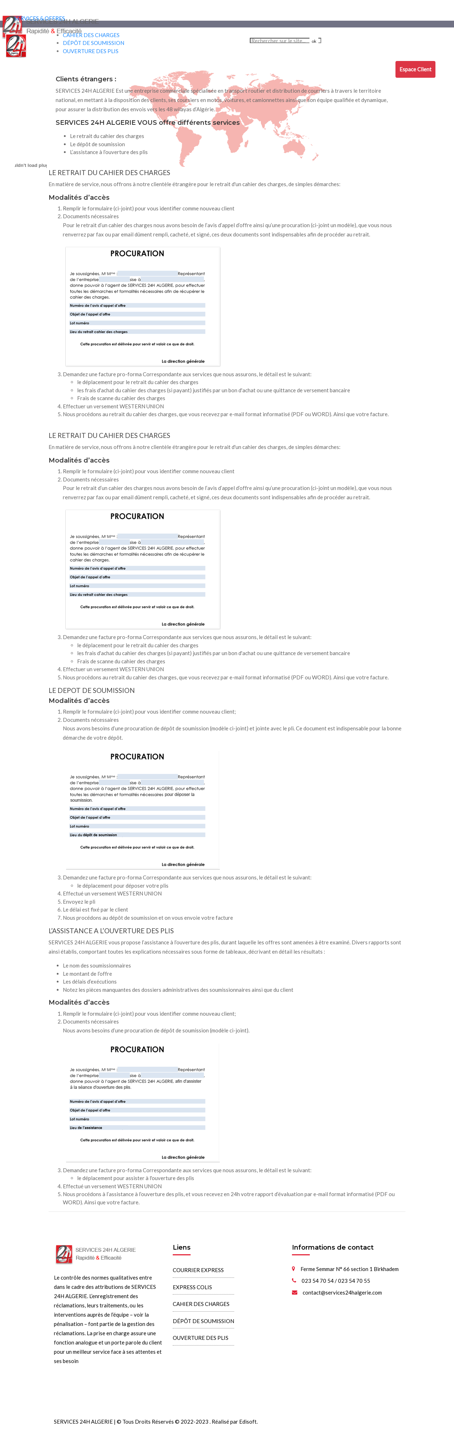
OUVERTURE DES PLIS (297, 68)
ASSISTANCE (346, 68)
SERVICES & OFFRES (39, 18)
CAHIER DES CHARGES (175, 68)
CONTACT (378, 68)
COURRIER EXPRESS (73, 68)
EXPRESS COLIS (123, 68)
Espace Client (415, 69)
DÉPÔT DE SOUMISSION (236, 68)
